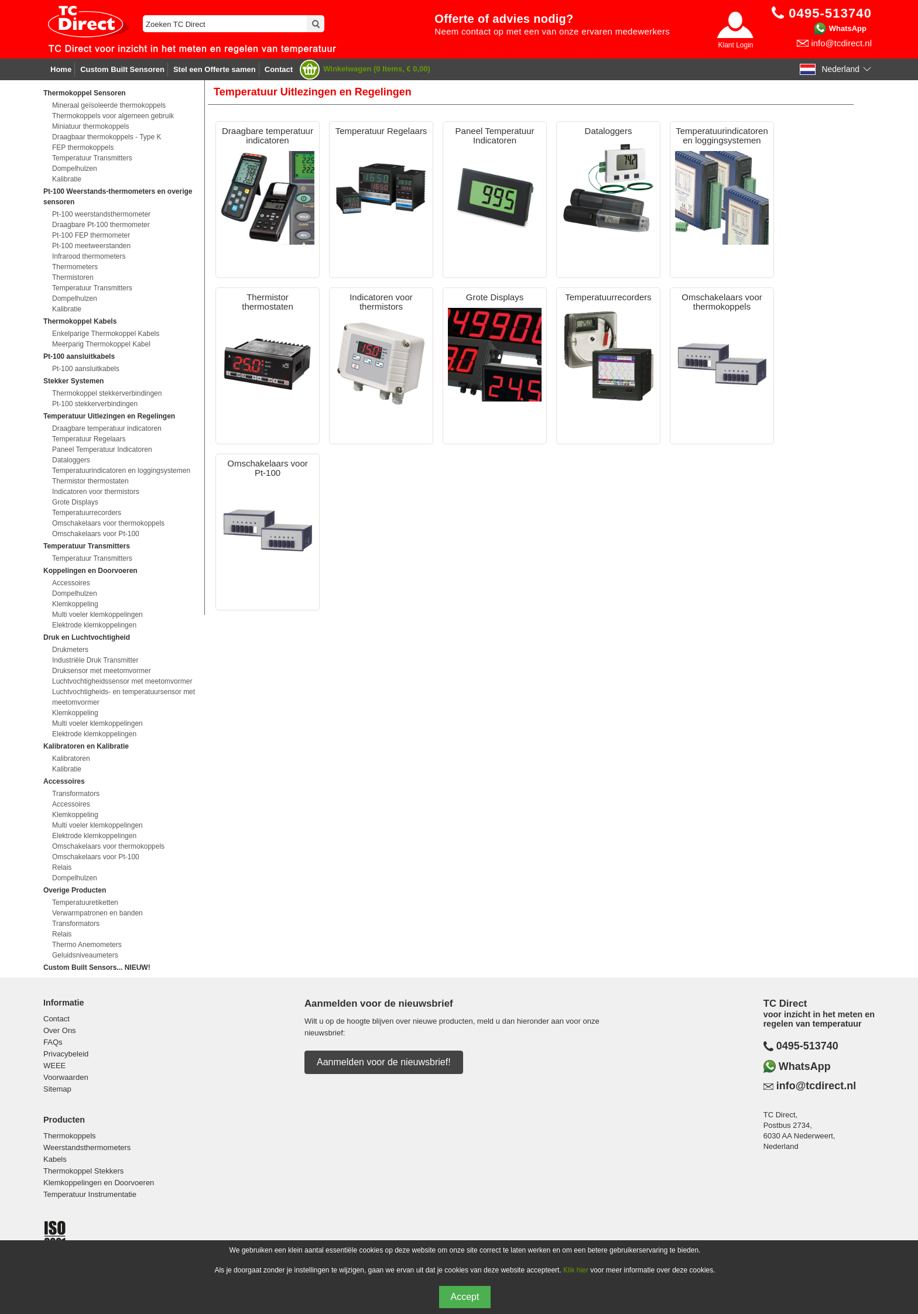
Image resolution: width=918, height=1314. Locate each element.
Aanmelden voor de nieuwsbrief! (384, 1062)
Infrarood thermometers (88, 256)
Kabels (55, 1159)
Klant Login (735, 45)
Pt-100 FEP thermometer (91, 235)
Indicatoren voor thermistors (95, 492)
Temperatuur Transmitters (92, 158)
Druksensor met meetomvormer (101, 671)
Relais (61, 867)
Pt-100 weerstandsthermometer (101, 214)
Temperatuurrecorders (86, 513)
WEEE (54, 1065)
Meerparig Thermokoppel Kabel (101, 344)
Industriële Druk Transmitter (95, 660)
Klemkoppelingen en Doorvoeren (98, 1182)
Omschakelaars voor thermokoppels (108, 523)
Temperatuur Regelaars (88, 439)
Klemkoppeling (75, 604)
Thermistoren (73, 277)
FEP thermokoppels (83, 147)
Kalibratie (66, 179)
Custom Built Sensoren (122, 69)
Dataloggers (71, 460)
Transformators (76, 794)
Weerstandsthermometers (87, 1147)
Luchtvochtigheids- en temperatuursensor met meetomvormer (123, 697)
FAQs (53, 1042)
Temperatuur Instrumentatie (89, 1194)
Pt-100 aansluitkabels (85, 369)
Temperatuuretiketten (85, 902)
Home (60, 69)
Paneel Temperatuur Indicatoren (102, 449)
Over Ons (59, 1030)
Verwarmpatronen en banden (97, 913)
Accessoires (71, 583)
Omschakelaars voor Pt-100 (95, 534)
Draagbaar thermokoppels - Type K (107, 137)
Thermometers (75, 267)
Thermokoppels (69, 1135)
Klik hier (575, 1270)
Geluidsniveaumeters (85, 955)
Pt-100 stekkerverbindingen (95, 404)
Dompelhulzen (74, 168)
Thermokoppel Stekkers (83, 1171)
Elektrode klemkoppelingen (94, 625)
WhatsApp (847, 28)
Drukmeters (70, 650)
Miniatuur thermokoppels (90, 126)
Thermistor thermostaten (90, 481)
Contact (279, 69)
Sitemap (57, 1089)
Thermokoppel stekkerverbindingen (107, 393)
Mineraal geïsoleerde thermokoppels (109, 105)
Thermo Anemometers (87, 945)
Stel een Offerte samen (214, 69)
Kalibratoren (71, 758)
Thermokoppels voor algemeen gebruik (113, 116)
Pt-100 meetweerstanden (91, 246)
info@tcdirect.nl (841, 43)
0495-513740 (807, 1046)
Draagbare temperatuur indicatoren (107, 428)
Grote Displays (75, 502)
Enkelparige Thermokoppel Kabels (105, 334)
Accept (465, 1297)
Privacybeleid (65, 1053)
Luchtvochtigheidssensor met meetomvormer (122, 681)
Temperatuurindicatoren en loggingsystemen (121, 470)
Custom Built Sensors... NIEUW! (96, 967)
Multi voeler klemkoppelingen (97, 614)
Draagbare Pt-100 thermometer (101, 225)
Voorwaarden (65, 1077)
